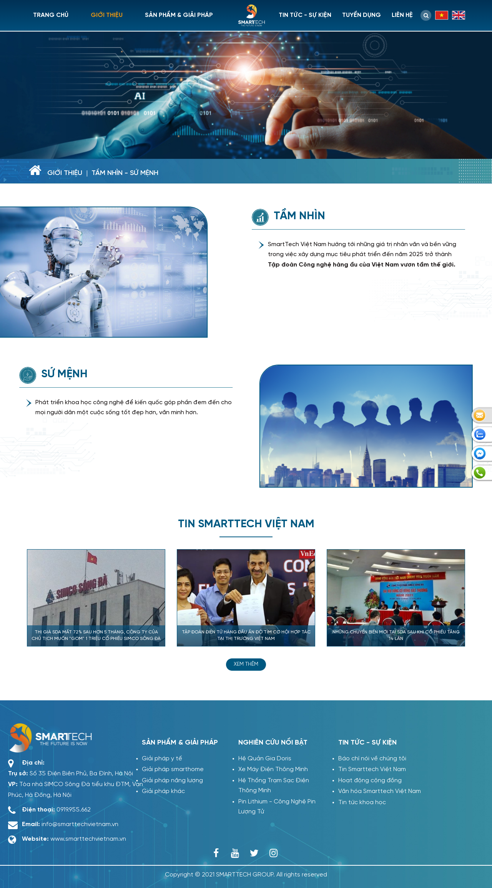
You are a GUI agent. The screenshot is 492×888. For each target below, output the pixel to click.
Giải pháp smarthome (169, 769)
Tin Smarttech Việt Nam (372, 769)
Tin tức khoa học (362, 802)
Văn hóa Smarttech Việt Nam (379, 791)
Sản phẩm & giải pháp (179, 15)
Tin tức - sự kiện (305, 15)
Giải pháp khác (159, 791)
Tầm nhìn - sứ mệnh (124, 173)
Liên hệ (402, 15)
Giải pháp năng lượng (168, 780)
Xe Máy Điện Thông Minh (273, 769)
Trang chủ (50, 15)
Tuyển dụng (361, 15)
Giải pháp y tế (158, 758)
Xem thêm (246, 664)
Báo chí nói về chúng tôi (372, 758)
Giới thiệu (107, 15)
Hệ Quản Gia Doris (264, 758)
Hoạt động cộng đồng (370, 780)
